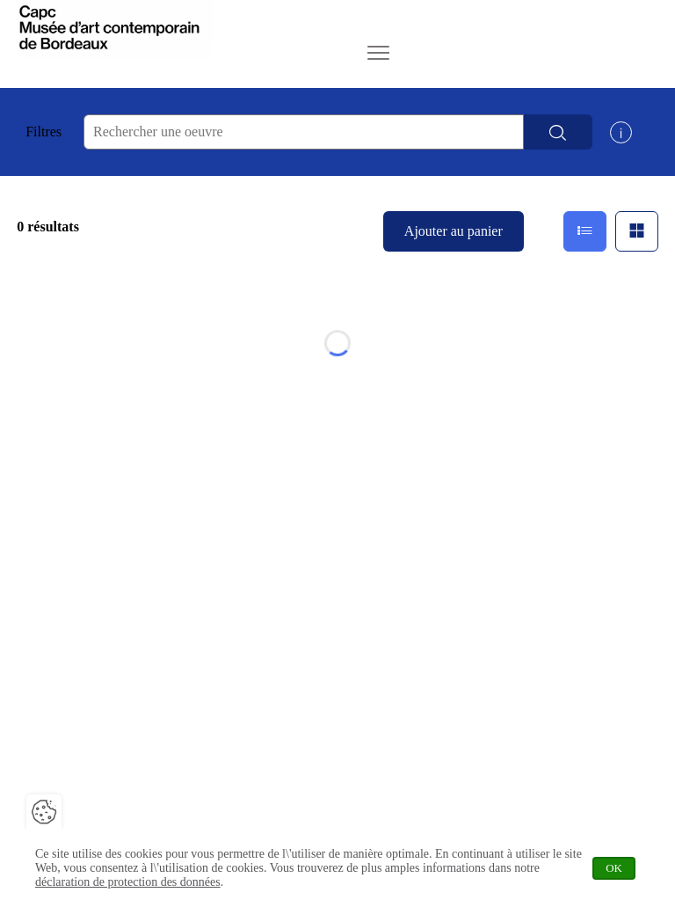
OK (620, 867)
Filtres (43, 131)
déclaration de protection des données (128, 882)
